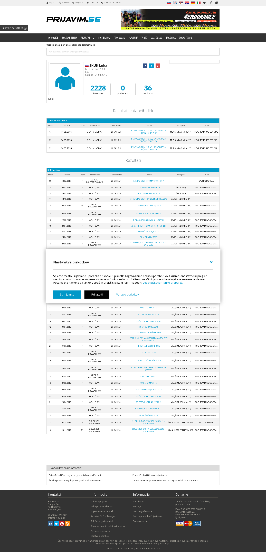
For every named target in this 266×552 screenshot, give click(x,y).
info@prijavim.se (56, 517)
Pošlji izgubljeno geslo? (71, 2)
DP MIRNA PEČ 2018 (148, 237)
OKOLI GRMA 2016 (148, 308)
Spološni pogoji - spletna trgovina (108, 526)
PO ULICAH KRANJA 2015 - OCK (148, 390)
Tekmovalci (120, 37)
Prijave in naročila (14, 28)
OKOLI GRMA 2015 (148, 383)
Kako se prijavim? (110, 2)
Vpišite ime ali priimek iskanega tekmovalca (70, 44)
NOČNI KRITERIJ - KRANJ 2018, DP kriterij (148, 226)
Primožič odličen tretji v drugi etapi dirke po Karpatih (75, 475)
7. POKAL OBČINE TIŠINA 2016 (148, 360)
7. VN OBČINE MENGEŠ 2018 (148, 206)
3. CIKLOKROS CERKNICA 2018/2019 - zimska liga (148, 422)
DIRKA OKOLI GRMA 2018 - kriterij (148, 220)
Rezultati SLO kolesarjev (103, 516)
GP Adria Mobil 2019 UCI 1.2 (149, 188)
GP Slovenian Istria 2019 (148, 193)
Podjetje (137, 506)
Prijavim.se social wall (102, 511)
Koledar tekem (69, 37)
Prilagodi (97, 294)
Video (144, 37)
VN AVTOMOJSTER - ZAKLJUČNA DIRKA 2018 (148, 199)
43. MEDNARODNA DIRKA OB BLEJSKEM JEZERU (148, 368)
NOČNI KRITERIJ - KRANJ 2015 (148, 396)
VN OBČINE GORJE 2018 (148, 231)
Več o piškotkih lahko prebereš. (163, 282)
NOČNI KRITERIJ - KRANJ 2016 (148, 321)
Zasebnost (138, 501)
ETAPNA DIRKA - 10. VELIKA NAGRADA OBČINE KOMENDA (148, 131)
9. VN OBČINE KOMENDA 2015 (148, 409)
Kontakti (92, 2)
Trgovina (171, 37)
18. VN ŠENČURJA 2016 (148, 327)
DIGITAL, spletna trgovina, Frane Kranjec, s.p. (137, 548)
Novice (53, 37)
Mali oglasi (157, 37)
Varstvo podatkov (127, 294)
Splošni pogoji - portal (102, 521)
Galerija (133, 37)
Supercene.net (140, 521)
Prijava (50, 2)
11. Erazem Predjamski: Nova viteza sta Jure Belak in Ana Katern (165, 480)
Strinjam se (67, 294)
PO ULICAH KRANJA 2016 (148, 314)
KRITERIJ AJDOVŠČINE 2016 (148, 346)
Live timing (104, 37)
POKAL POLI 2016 (148, 353)
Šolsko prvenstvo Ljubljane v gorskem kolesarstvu (75, 480)
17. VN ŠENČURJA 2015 (148, 415)
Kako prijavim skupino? (102, 506)
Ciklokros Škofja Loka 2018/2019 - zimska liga (148, 430)
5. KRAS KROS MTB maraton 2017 (148, 181)
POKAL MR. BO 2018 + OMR (148, 213)
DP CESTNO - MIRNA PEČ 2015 (148, 402)
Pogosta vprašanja (100, 530)
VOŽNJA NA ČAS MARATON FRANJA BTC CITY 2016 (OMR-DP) (148, 339)
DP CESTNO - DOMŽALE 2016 (148, 332)
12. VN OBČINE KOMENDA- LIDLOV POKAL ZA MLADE (148, 244)
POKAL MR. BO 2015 (148, 376)
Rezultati (87, 37)
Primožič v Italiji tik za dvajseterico (149, 475)
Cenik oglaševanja (142, 511)
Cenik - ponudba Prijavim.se (147, 516)
